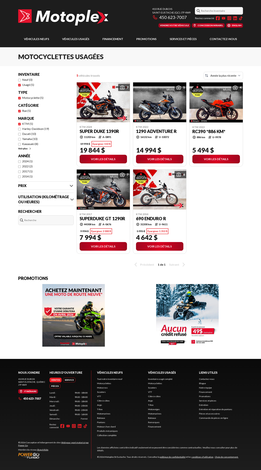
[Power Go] (54, 455)
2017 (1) (27, 171)
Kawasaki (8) (30, 144)
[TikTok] (241, 18)
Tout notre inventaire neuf (109, 379)
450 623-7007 (169, 17)
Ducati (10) (29, 133)
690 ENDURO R (151, 218)
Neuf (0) (27, 79)
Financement (112, 39)
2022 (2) (27, 166)
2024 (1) (27, 161)
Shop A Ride (42, 449)
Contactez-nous (223, 39)
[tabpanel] (69, 405)
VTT (99, 396)
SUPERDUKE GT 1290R (102, 218)
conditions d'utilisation (202, 457)
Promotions (146, 39)
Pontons (101, 422)
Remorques (154, 422)
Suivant (177, 264)
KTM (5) (27, 123)
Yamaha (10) (29, 138)
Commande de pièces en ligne (213, 418)
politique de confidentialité (173, 457)
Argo (99, 405)
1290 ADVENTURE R (156, 131)
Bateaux (101, 418)
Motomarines (103, 413)
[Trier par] (223, 75)
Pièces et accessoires (209, 413)
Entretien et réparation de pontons (215, 409)
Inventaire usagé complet (160, 379)
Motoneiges (154, 409)
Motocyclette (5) (32, 97)
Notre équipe (205, 387)
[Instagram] (229, 18)
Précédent (143, 264)
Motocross (102, 387)
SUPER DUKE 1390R (99, 131)
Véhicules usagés (75, 39)
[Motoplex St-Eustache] (63, 17)
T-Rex (99, 409)
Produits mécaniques (107, 431)
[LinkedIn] (235, 18)
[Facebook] (218, 18)
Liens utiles (208, 372)
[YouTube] (223, 18)
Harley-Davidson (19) (35, 128)
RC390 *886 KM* (208, 131)
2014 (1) (27, 176)
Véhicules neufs (36, 39)
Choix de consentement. (226, 457)
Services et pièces (183, 39)
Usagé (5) (28, 84)
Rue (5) (26, 110)
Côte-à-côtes (103, 400)
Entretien (203, 405)
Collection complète (107, 435)
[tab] (56, 380)
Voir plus (24, 148)
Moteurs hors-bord (106, 426)
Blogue (202, 383)
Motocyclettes (104, 383)
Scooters (101, 392)
